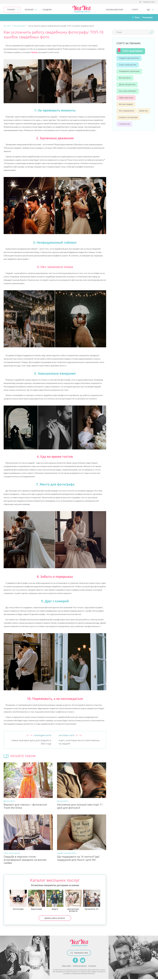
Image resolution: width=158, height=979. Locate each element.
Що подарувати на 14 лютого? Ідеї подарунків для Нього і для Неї (78, 858)
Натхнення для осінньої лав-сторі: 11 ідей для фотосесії (80, 806)
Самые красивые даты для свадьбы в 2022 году (31, 742)
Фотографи (18, 900)
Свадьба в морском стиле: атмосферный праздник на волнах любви (25, 860)
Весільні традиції (126, 104)
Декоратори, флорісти (73, 901)
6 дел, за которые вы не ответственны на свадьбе (79, 742)
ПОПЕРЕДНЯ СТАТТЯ (42, 736)
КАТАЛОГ (29, 9)
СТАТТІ (135, 9)
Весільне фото (9, 801)
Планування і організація (129, 71)
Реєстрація (147, 17)
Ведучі (54, 900)
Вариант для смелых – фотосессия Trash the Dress (25, 806)
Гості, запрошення (126, 111)
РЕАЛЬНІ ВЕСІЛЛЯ (114, 9)
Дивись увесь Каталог (55, 918)
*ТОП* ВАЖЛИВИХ (132, 51)
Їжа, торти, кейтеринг (127, 91)
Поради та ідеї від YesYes (66, 853)
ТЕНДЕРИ (47, 9)
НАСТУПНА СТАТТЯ (66, 736)
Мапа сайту (66, 966)
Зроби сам (143, 111)
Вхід (137, 17)
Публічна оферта (80, 966)
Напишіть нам (148, 2)
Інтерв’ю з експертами (128, 117)
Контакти (92, 966)
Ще (148, 9)
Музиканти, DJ (91, 900)
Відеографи (36, 900)
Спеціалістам (124, 124)
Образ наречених (126, 98)
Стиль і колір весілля (12, 853)
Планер (11, 9)
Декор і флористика (127, 84)
